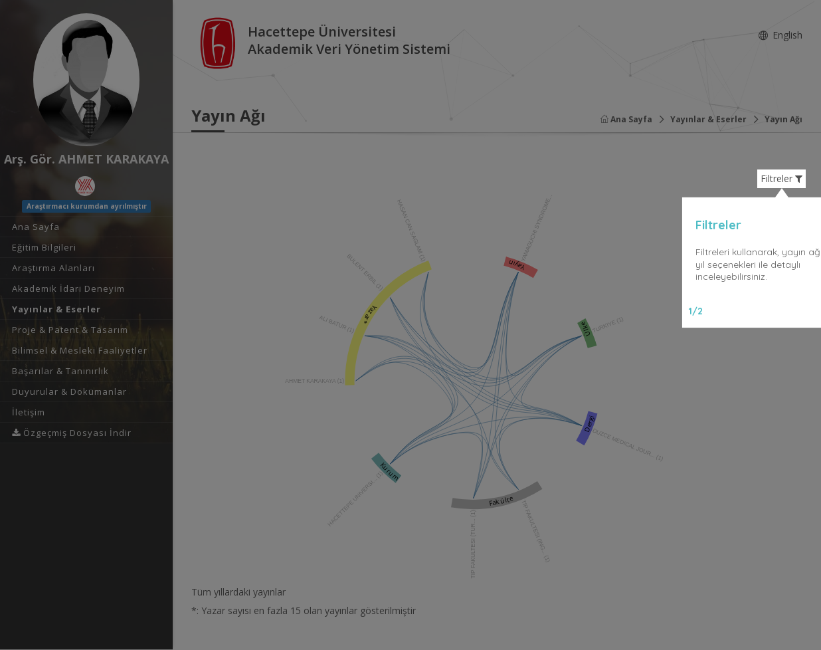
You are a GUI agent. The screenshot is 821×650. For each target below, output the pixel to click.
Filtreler (781, 179)
